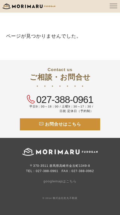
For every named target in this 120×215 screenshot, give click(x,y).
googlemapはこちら (60, 181)
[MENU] (113, 6)
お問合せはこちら (60, 124)
